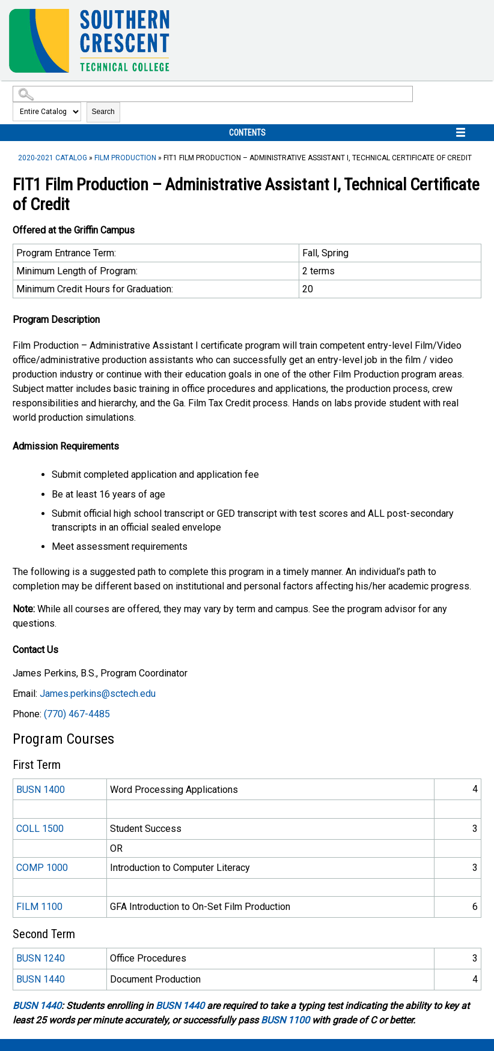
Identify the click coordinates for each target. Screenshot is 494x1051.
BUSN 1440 (40, 979)
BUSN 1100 (285, 1020)
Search (103, 111)
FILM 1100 (39, 906)
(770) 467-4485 (77, 714)
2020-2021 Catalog (52, 158)
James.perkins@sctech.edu (98, 693)
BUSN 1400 (40, 789)
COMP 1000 (42, 867)
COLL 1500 (40, 828)
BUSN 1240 (40, 958)
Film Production (125, 158)
